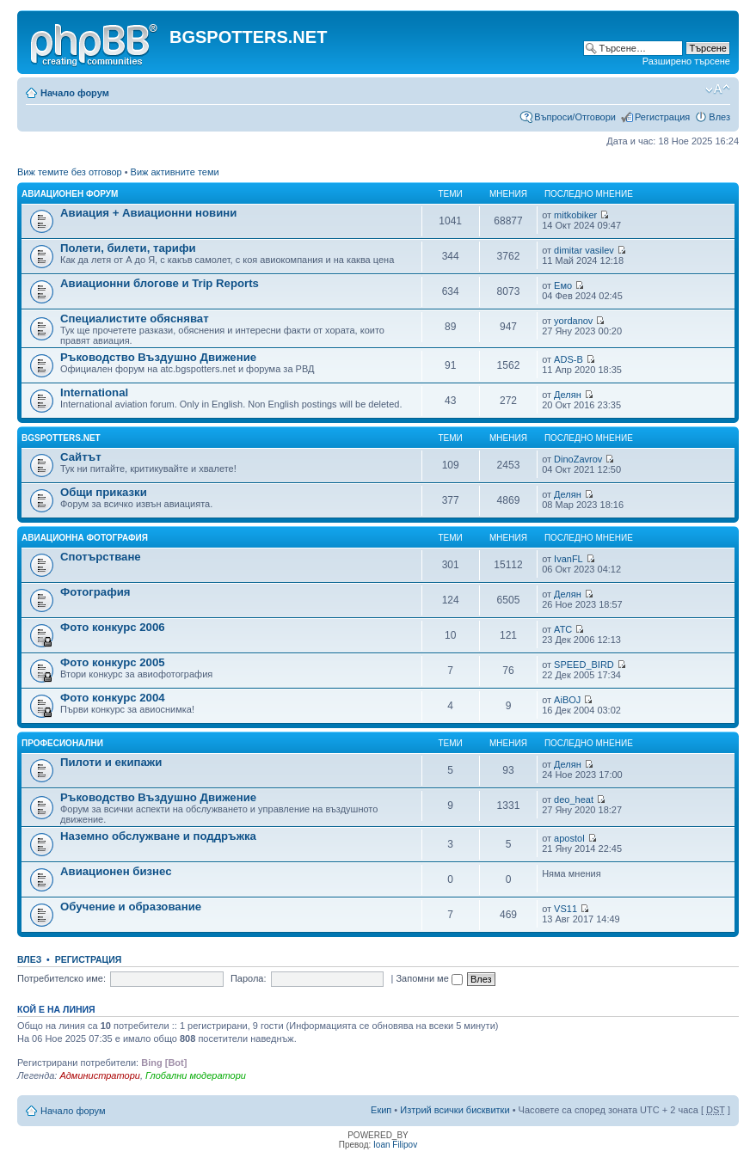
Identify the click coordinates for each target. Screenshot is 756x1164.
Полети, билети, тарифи (128, 248)
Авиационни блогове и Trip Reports (159, 283)
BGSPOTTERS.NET (61, 438)
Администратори (99, 1075)
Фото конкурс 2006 (112, 627)
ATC (563, 629)
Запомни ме (429, 978)
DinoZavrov (578, 459)
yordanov (573, 321)
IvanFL (568, 559)
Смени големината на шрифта (717, 89)
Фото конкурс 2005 (112, 662)
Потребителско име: (61, 978)
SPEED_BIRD (584, 664)
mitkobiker (575, 215)
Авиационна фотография (85, 537)
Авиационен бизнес (116, 871)
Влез (719, 117)
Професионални (62, 743)
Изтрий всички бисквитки (454, 1110)
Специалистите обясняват (134, 318)
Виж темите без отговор (69, 172)
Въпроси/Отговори (575, 117)
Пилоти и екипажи (111, 762)
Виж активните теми (175, 172)
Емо (563, 285)
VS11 (565, 909)
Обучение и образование (130, 906)
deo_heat (573, 799)
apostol (569, 838)
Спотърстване (100, 556)
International (94, 392)
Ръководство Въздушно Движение (158, 357)
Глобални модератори (195, 1075)
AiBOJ (567, 700)
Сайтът (80, 456)
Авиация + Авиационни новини (148, 212)
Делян (567, 394)
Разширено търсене (686, 61)
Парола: (248, 978)
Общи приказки (103, 492)
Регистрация (662, 117)
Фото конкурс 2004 (112, 697)
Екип (381, 1110)
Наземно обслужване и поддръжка (158, 836)
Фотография (95, 591)
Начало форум (74, 93)
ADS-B (568, 359)
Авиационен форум (70, 194)
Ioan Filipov (395, 1144)
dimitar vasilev (584, 250)
